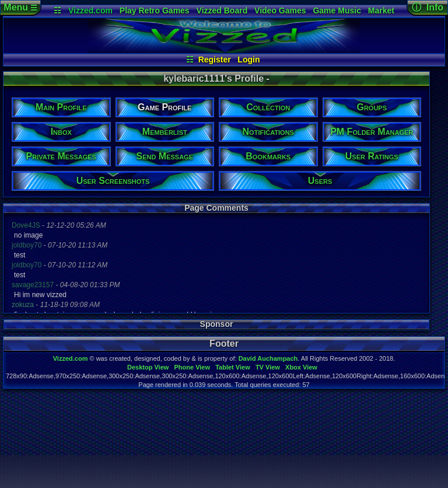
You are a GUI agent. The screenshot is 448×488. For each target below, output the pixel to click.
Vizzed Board (222, 10)
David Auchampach (268, 358)
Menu (20, 7)
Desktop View (148, 367)
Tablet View (232, 367)
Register (214, 59)
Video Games (280, 10)
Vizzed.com (90, 10)
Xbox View (301, 367)
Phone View (192, 367)
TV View (268, 367)
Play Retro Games (155, 10)
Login (248, 59)
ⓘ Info (427, 7)
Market (381, 10)
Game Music (336, 10)
